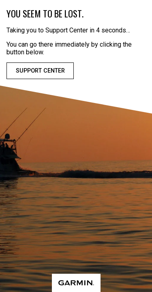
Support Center (40, 70)
